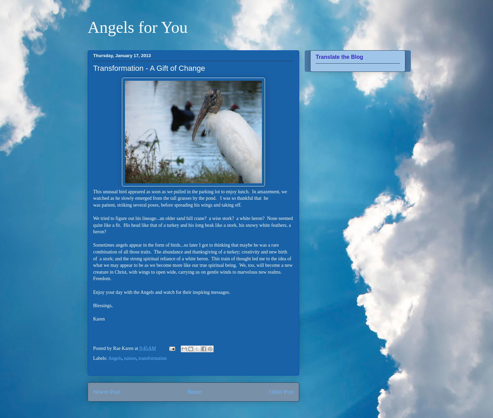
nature (130, 358)
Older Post (281, 392)
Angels (115, 358)
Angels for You (138, 27)
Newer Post (106, 392)
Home (195, 392)
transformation (153, 358)
